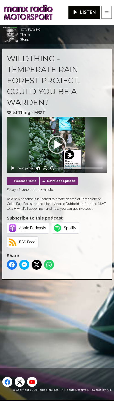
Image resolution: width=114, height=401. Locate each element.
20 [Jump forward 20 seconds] (53, 168)
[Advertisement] (58, 316)
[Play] (13, 168)
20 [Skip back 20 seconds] (45, 168)
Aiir (109, 389)
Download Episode (61, 181)
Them (25, 34)
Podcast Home (25, 181)
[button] (57, 145)
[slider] (80, 168)
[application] (57, 145)
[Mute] (37, 168)
